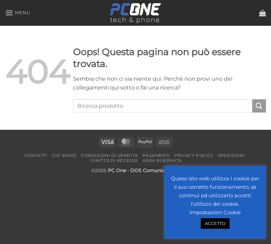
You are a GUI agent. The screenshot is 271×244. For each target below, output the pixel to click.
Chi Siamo (64, 155)
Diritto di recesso (114, 160)
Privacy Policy (193, 155)
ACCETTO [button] (215, 223)
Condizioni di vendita (109, 155)
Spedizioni (231, 155)
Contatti (35, 155)
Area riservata (162, 160)
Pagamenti (156, 155)
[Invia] (259, 106)
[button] (17, 12)
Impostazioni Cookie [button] (215, 212)
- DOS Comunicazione (153, 170)
